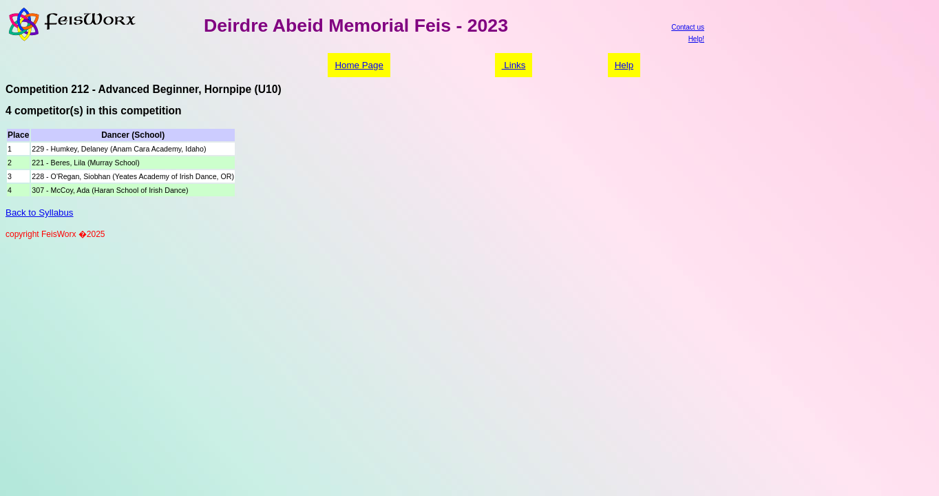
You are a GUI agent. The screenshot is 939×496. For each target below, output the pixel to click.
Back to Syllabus (40, 212)
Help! (696, 39)
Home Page (359, 65)
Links (514, 65)
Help (624, 65)
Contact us (687, 27)
